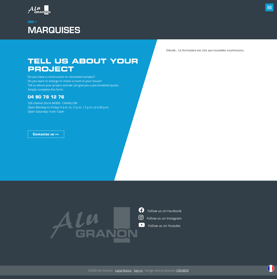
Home (31, 21)
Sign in (138, 270)
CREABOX (182, 270)
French (270, 268)
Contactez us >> (46, 134)
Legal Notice (123, 270)
